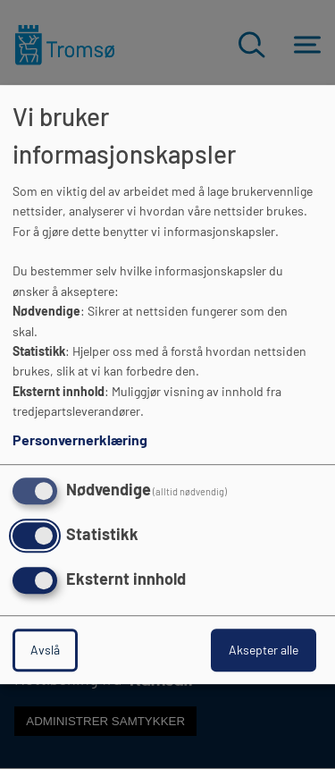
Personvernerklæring (80, 440)
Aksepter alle (263, 649)
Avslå (45, 649)
